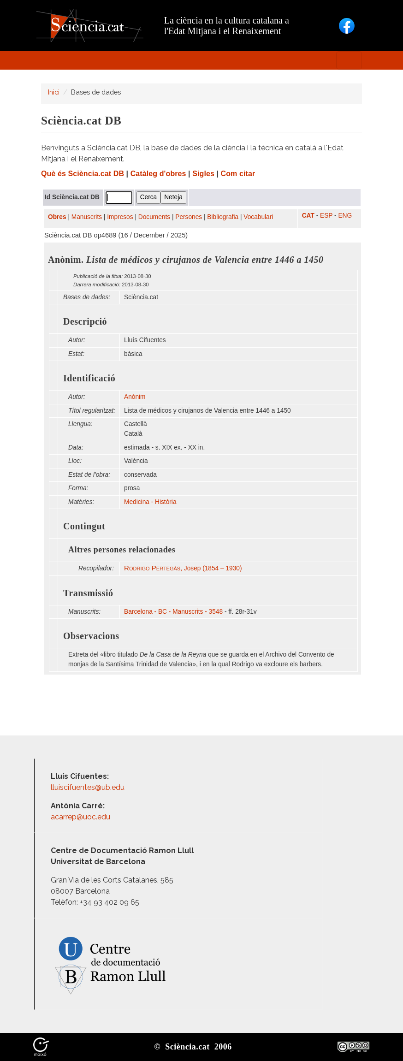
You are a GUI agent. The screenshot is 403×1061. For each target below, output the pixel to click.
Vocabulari (258, 216)
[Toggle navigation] (349, 60)
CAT (308, 215)
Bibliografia (222, 216)
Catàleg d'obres (158, 174)
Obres (57, 216)
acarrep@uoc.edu (80, 816)
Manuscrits (86, 216)
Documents (154, 216)
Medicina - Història (150, 501)
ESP (326, 215)
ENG (345, 215)
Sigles (203, 174)
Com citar (238, 174)
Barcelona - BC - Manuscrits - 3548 (173, 611)
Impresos (120, 216)
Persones (188, 216)
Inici (53, 92)
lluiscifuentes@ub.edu (88, 787)
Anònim (134, 396)
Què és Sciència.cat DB (82, 174)
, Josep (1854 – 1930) (183, 568)
